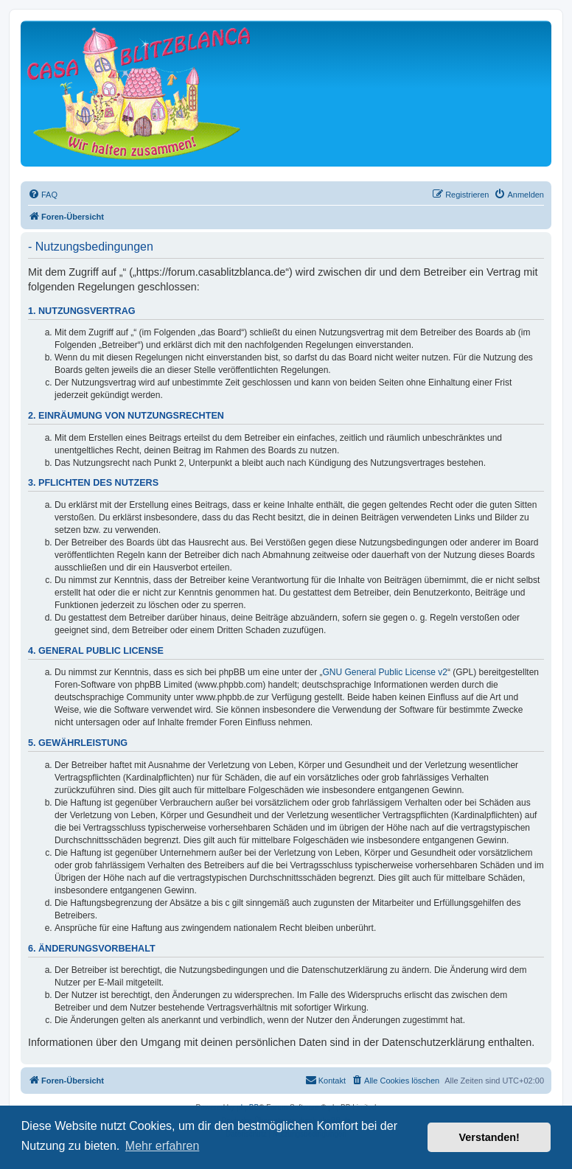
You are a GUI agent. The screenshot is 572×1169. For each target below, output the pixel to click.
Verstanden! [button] (489, 1137)
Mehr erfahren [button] (162, 1146)
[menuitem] (42, 194)
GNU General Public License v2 (385, 672)
